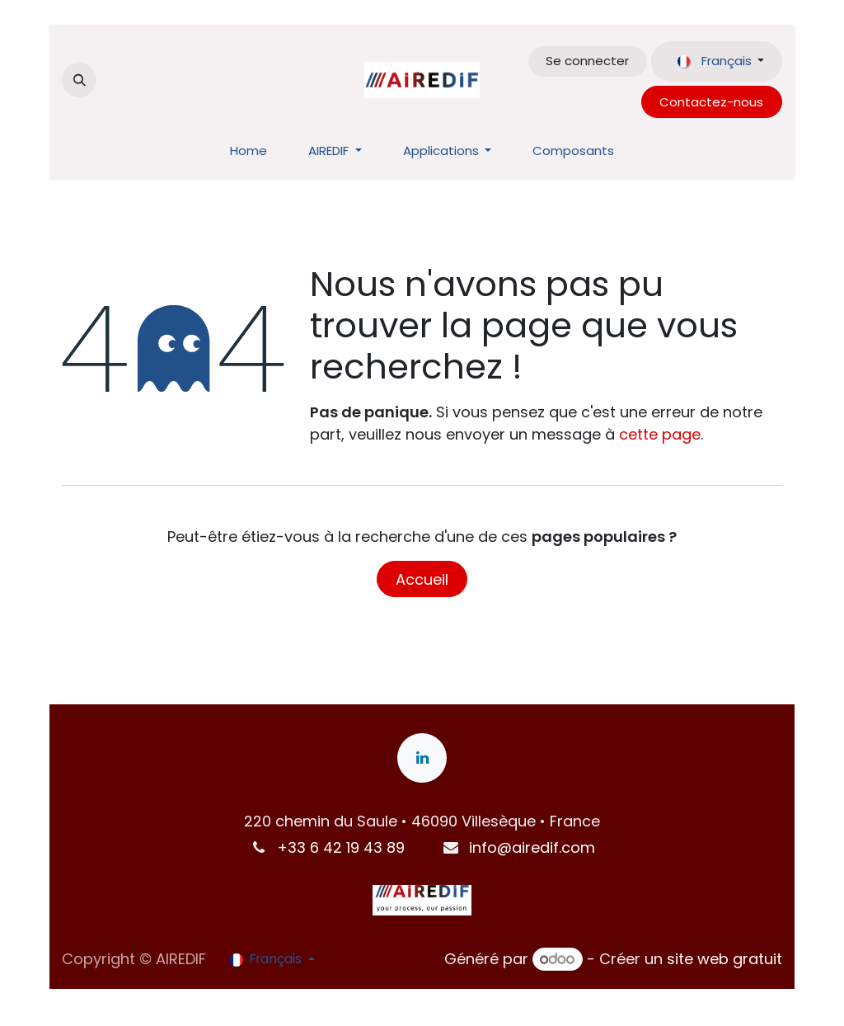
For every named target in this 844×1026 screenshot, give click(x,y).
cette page (660, 434)
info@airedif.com (532, 847)
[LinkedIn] (422, 758)
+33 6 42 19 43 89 (341, 847)
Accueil (422, 579)
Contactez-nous (711, 102)
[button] (79, 80)
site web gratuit (724, 958)
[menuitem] (248, 151)
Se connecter (587, 60)
